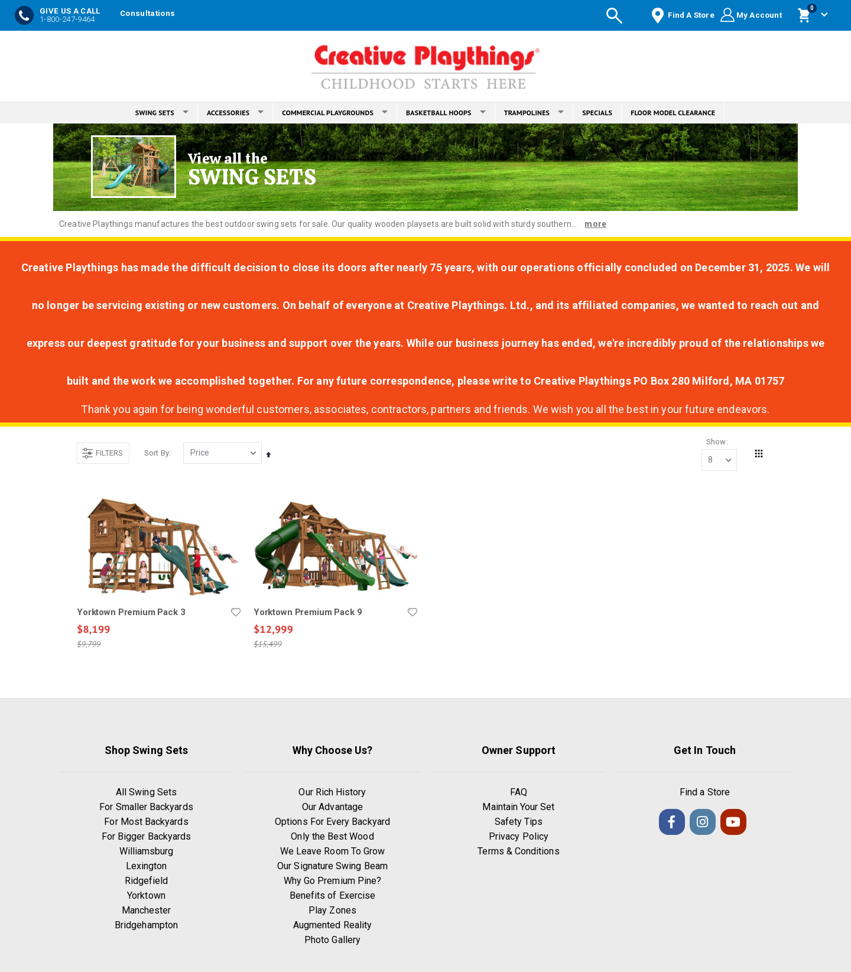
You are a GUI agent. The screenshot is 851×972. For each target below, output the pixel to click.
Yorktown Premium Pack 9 (308, 612)
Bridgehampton (146, 925)
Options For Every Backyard (332, 822)
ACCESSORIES (235, 112)
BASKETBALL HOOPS (446, 112)
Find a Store (705, 792)
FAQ (518, 792)
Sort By (156, 452)
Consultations (147, 13)
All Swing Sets (146, 792)
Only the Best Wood (332, 837)
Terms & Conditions (518, 851)
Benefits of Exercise (332, 896)
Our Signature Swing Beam (332, 866)
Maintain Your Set (518, 807)
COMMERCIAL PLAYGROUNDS (335, 112)
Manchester (146, 910)
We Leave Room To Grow (332, 851)
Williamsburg (146, 851)
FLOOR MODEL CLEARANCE (673, 112)
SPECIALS (597, 112)
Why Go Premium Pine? (332, 881)
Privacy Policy (518, 837)
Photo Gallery (332, 940)
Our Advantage (332, 807)
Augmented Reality (332, 925)
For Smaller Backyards (146, 807)
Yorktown (146, 896)
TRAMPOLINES (534, 112)
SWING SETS (162, 112)
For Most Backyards (146, 822)
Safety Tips (519, 822)
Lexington (146, 866)
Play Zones (332, 910)
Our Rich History (332, 792)
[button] (236, 612)
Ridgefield (146, 881)
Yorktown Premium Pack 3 (131, 612)
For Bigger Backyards (146, 837)
